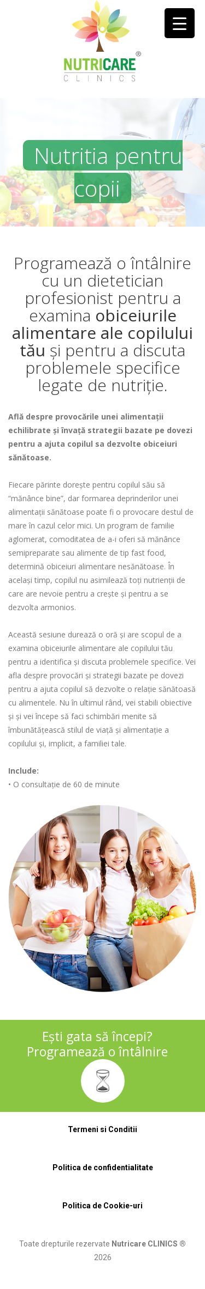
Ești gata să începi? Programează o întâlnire (97, 1043)
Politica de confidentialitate (102, 1167)
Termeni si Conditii (102, 1129)
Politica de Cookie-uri (102, 1205)
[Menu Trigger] (180, 23)
